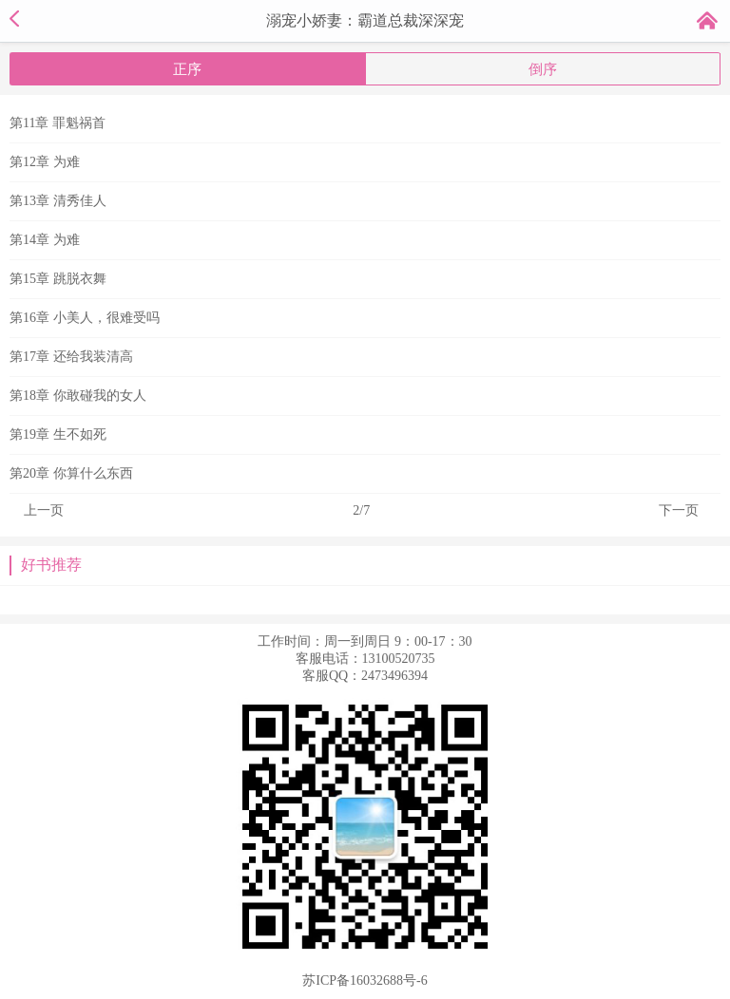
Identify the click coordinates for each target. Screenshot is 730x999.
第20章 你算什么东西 (71, 473)
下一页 (679, 510)
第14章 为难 (45, 240)
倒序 (542, 69)
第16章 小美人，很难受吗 (85, 318)
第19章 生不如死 (58, 434)
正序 (187, 69)
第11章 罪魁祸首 (58, 123)
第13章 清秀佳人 (58, 201)
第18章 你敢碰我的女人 (78, 395)
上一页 (44, 510)
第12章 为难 (45, 162)
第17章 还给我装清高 (71, 356)
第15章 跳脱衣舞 (58, 279)
